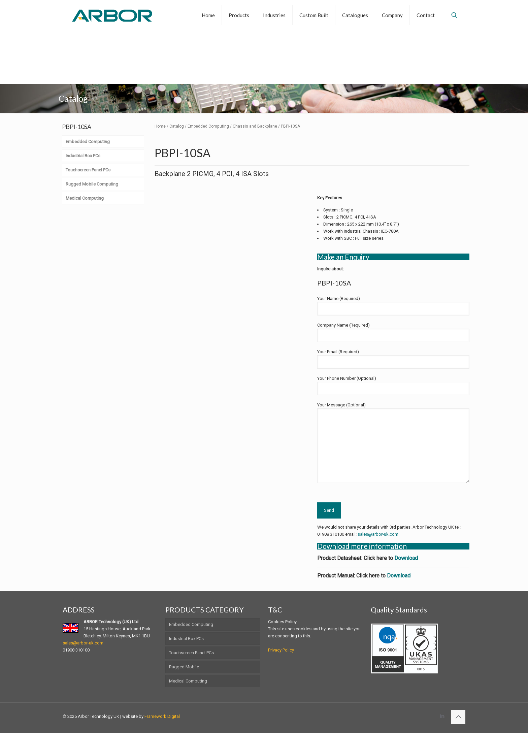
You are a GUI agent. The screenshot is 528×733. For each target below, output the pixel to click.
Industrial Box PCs (186, 638)
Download (406, 558)
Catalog (176, 126)
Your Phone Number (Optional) (393, 385)
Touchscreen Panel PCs (191, 652)
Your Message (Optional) (393, 442)
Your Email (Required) (393, 359)
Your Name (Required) (393, 305)
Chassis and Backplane (255, 126)
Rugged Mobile (184, 666)
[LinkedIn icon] (441, 716)
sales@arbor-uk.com (378, 534)
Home (160, 126)
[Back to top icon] (458, 717)
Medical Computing (188, 681)
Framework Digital (162, 716)
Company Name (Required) (393, 332)
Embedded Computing (208, 126)
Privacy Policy (281, 650)
